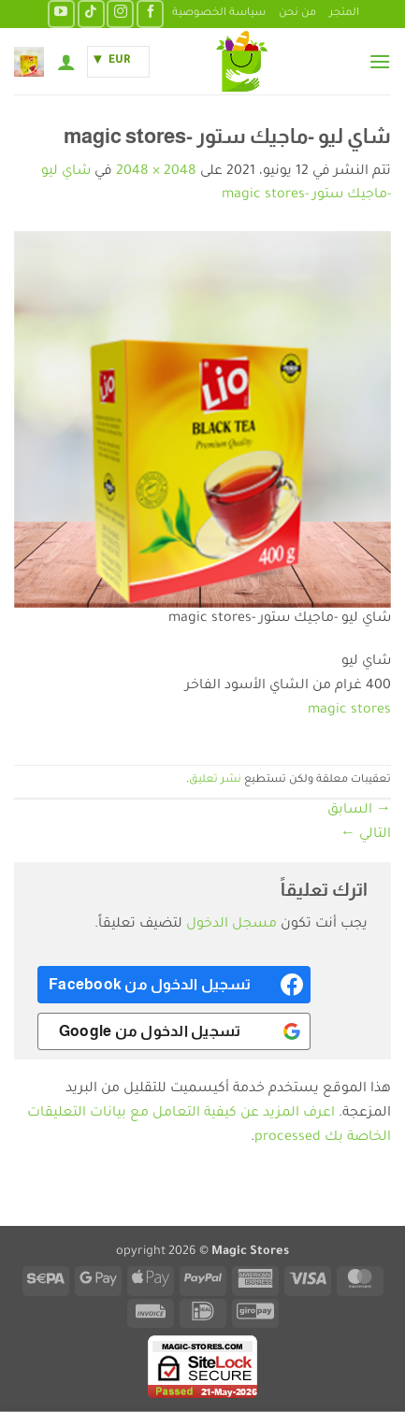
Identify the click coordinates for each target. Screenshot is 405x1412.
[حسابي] (66, 61)
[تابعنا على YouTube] (61, 13)
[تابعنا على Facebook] (150, 13)
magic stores (349, 710)
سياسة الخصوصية (219, 13)
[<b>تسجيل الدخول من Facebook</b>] (174, 984)
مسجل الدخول (231, 924)
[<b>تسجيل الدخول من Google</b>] (174, 1031)
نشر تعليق (215, 780)
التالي (365, 835)
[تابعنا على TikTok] (91, 13)
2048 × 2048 (156, 172)
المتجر (344, 13)
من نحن (297, 13)
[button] (380, 61)
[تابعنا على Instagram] (120, 13)
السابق (359, 810)
